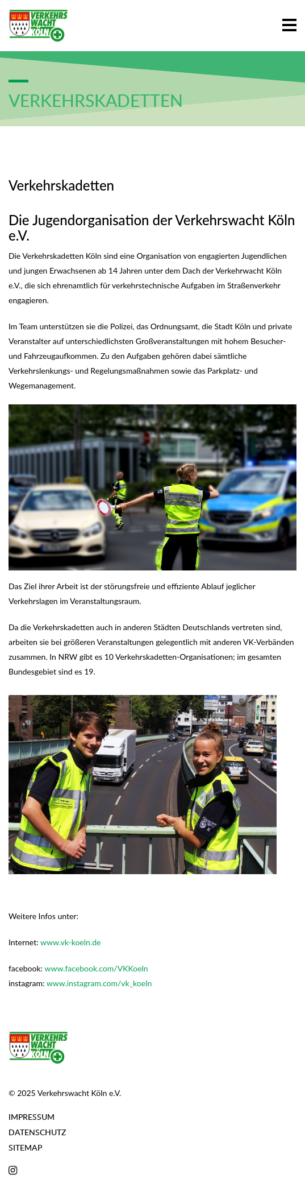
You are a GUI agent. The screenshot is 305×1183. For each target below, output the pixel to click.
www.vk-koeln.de (70, 942)
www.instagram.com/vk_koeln (99, 983)
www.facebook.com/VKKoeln (96, 968)
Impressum (32, 1116)
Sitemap (25, 1147)
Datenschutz (37, 1132)
